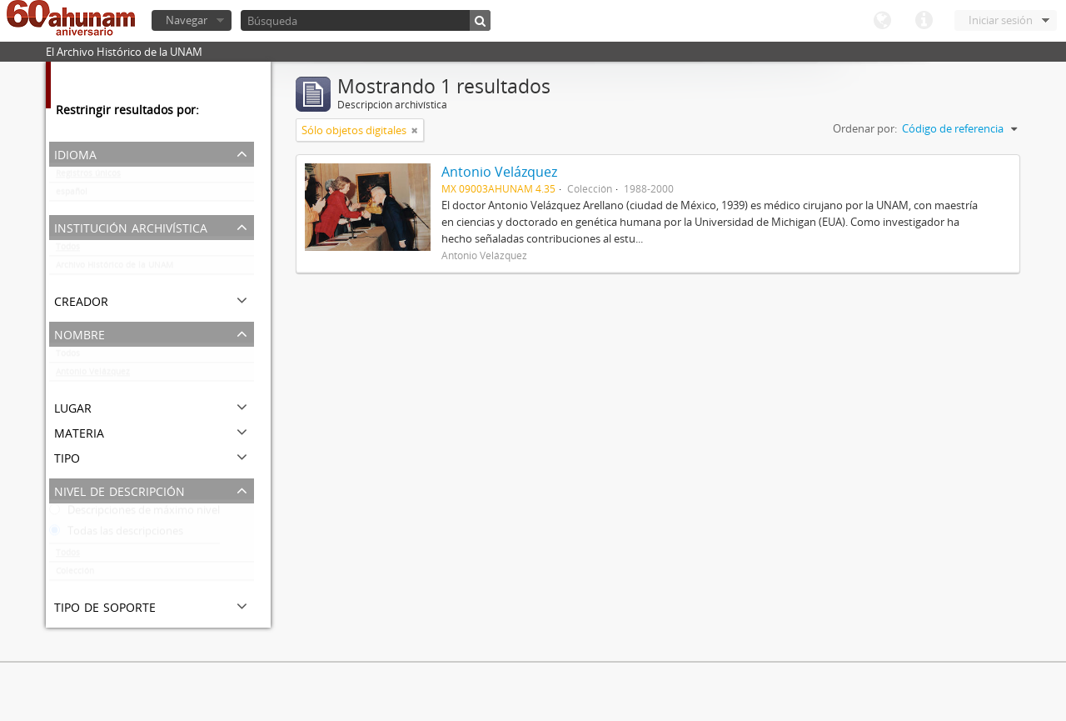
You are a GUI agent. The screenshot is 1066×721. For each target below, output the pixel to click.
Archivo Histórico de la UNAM (114, 268)
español (71, 195)
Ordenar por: (865, 128)
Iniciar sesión (1001, 20)
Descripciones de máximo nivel (134, 513)
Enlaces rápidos (923, 21)
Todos (68, 250)
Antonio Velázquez (93, 375)
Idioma (882, 21)
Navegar (186, 20)
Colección (75, 574)
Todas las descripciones (116, 534)
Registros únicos (88, 177)
